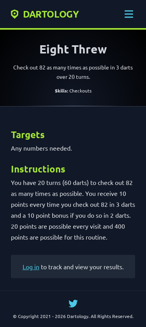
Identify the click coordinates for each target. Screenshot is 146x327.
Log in (31, 266)
